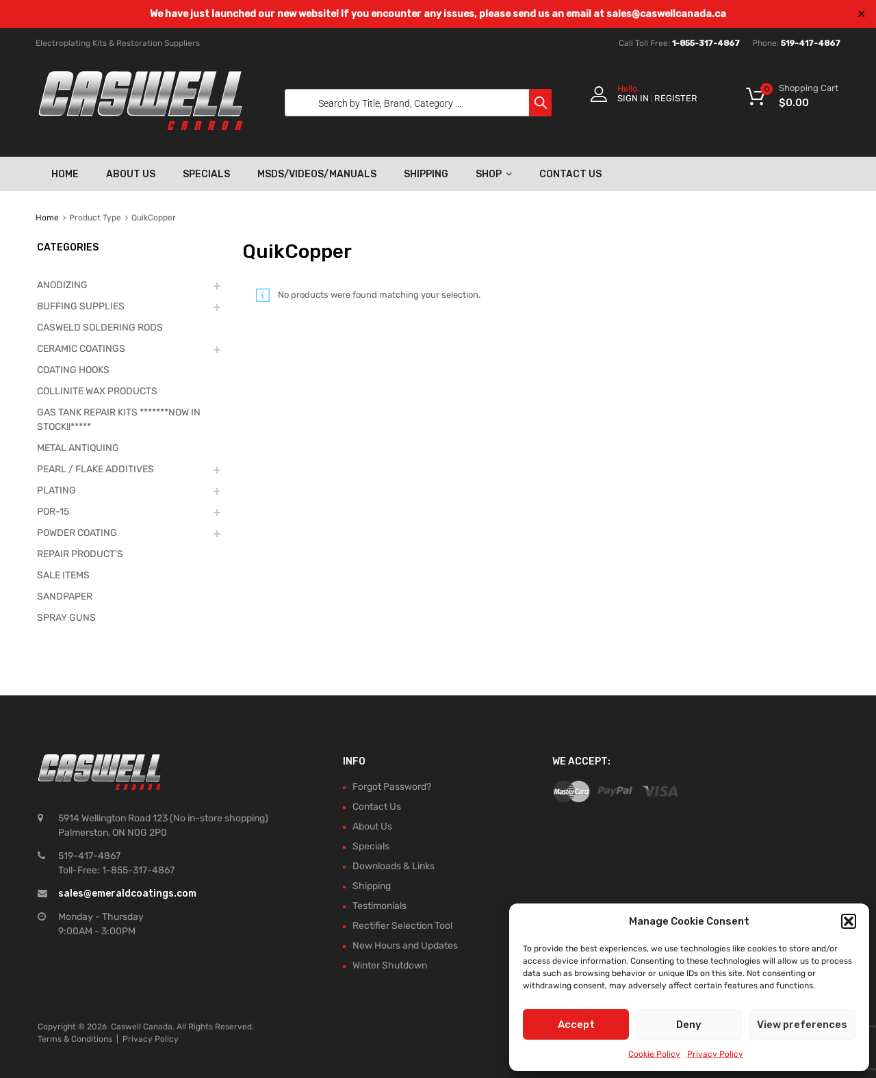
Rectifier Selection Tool (402, 926)
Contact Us (570, 174)
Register (675, 98)
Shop (494, 174)
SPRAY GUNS (66, 618)
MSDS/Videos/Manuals (316, 174)
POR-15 (53, 511)
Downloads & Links (393, 866)
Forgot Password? (391, 787)
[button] (848, 921)
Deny (688, 1024)
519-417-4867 (810, 43)
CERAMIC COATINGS (81, 349)
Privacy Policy (715, 1054)
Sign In (633, 98)
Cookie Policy (654, 1054)
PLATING (56, 490)
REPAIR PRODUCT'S (80, 554)
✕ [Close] (861, 14)
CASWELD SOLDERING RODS (100, 327)
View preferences (802, 1024)
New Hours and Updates (405, 945)
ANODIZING (62, 285)
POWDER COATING (77, 533)
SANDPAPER (64, 596)
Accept (576, 1024)
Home (65, 174)
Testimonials (379, 906)
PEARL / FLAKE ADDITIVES (95, 469)
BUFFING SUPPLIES (81, 306)
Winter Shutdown (389, 965)
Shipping (426, 174)
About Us (130, 174)
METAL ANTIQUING (78, 448)
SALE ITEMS (63, 575)
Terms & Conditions (75, 1039)
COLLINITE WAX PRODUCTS (97, 391)
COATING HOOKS (73, 370)
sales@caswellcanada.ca (666, 14)
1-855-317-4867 (706, 43)
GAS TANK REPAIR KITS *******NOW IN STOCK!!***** (119, 420)
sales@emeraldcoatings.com (127, 893)
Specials (206, 174)
